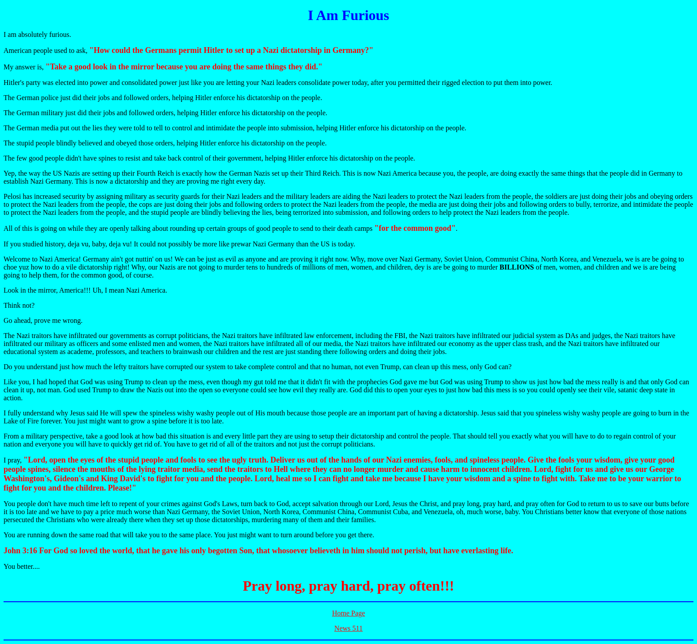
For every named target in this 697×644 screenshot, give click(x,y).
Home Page (348, 613)
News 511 (348, 628)
